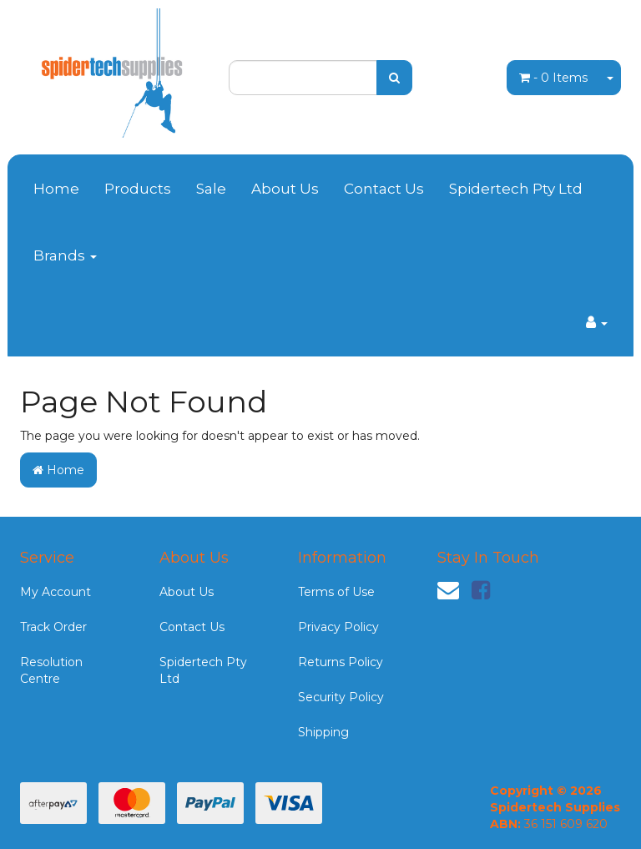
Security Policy (341, 697)
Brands (65, 255)
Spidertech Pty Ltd (516, 188)
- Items (553, 77)
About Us (285, 188)
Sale (211, 188)
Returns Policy (340, 662)
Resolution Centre (51, 670)
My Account (55, 591)
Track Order (53, 626)
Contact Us (384, 188)
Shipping (323, 732)
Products (137, 188)
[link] (481, 590)
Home (56, 188)
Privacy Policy (338, 626)
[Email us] (448, 590)
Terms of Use (336, 591)
